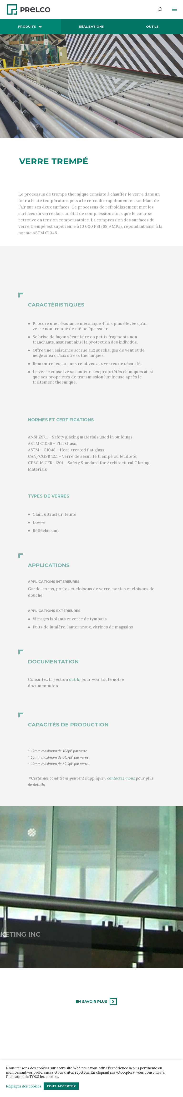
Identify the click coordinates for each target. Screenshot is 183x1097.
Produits (27, 26)
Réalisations (91, 26)
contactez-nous (121, 788)
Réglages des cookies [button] (23, 1086)
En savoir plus (91, 1001)
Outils (152, 26)
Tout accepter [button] (61, 1086)
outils (74, 686)
